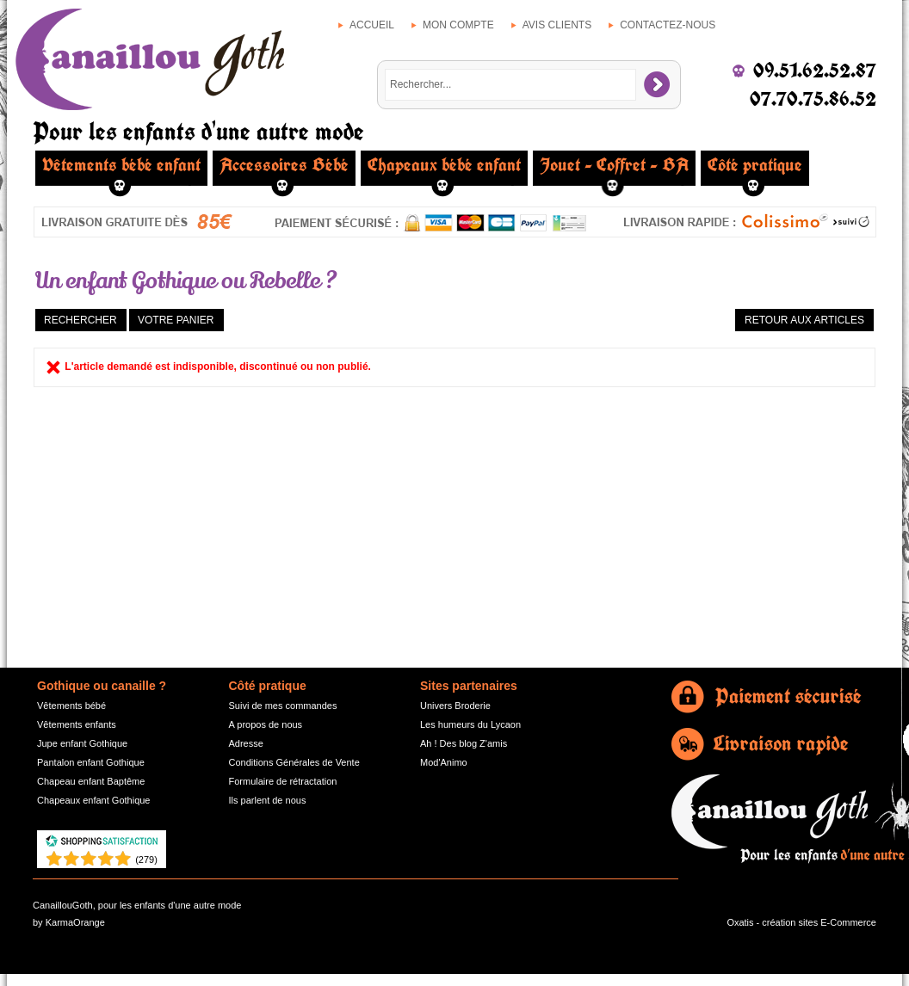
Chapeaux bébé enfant (444, 165)
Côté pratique (755, 165)
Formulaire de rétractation (283, 781)
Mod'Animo (443, 762)
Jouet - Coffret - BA (614, 165)
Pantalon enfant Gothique (91, 762)
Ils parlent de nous (267, 800)
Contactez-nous (667, 25)
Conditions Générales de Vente (294, 762)
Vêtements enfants (76, 724)
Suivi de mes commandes (283, 705)
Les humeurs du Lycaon (470, 724)
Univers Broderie (455, 705)
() (146, 859)
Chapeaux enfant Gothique (94, 800)
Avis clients (557, 25)
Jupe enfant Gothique (82, 743)
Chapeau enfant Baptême (91, 781)
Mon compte (458, 25)
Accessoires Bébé (284, 165)
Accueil (371, 25)
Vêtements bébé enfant (121, 165)
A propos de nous (266, 724)
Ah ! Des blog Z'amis (463, 743)
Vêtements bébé (71, 705)
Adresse (246, 743)
